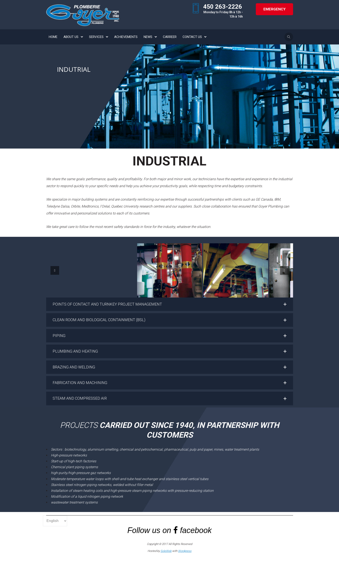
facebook (196, 530)
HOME (53, 37)
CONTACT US (192, 37)
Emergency (274, 9)
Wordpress (184, 551)
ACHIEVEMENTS (126, 37)
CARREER (170, 37)
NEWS (148, 37)
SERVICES (96, 37)
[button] (169, 304)
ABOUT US (70, 37)
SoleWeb (166, 551)
